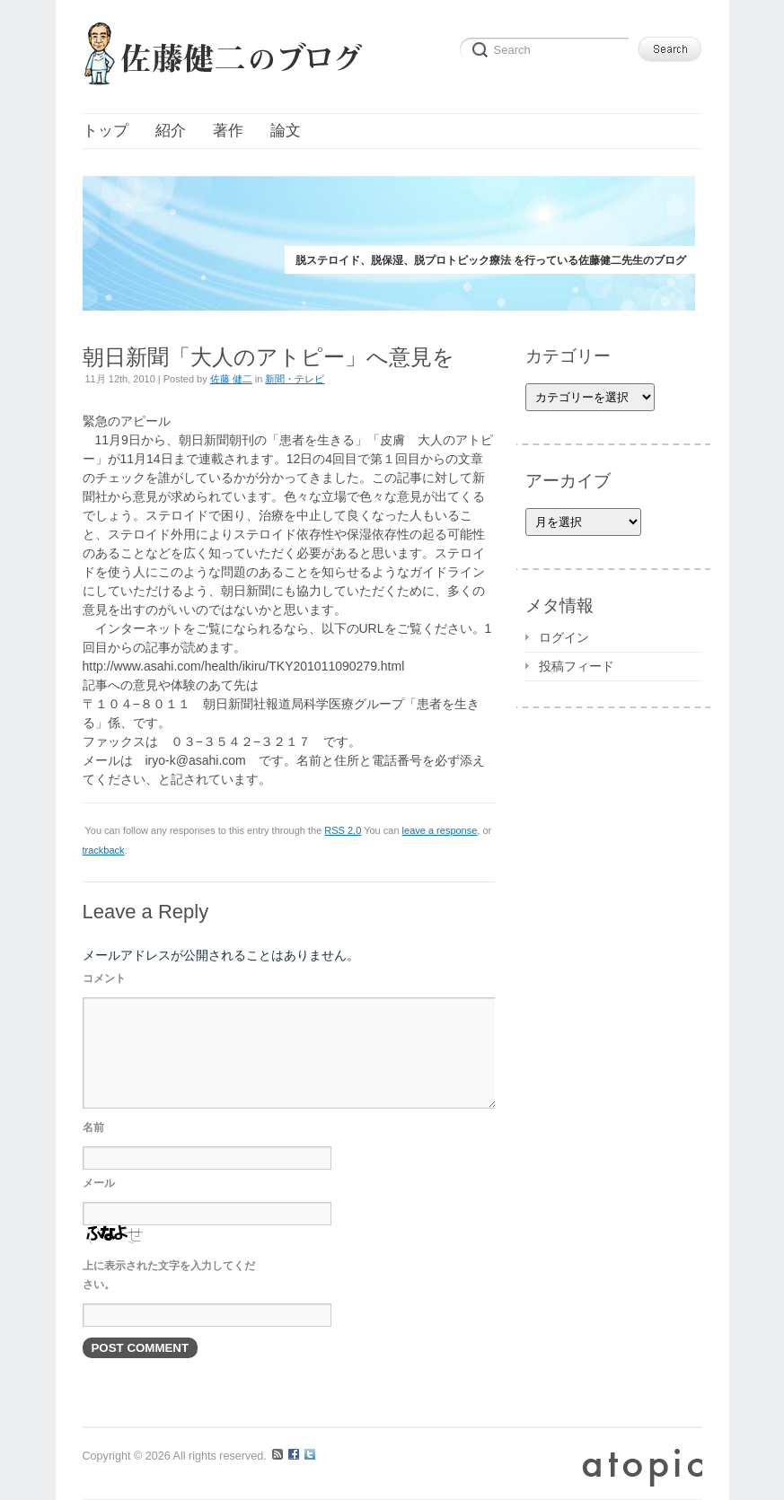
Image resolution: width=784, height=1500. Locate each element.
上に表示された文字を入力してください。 (169, 1275)
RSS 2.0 (342, 830)
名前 (93, 1127)
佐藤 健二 (231, 378)
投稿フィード (576, 666)
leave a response (440, 830)
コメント (104, 978)
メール (99, 1183)
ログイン (564, 637)
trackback (104, 850)
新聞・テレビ (294, 378)
